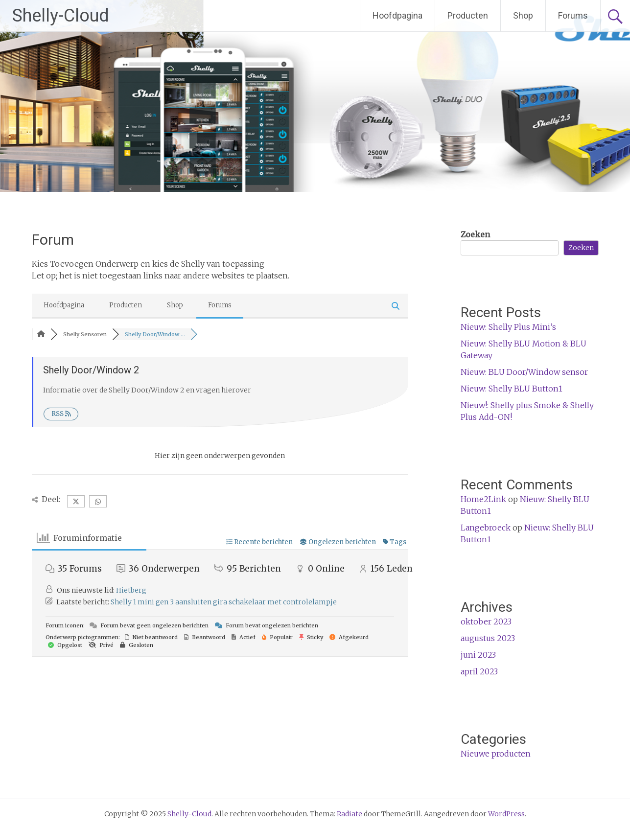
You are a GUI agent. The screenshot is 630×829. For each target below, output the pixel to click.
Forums (573, 15)
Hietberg (131, 590)
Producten (467, 15)
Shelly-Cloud (60, 15)
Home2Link (483, 499)
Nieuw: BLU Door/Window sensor (524, 372)
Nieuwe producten (496, 754)
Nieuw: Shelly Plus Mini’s (508, 327)
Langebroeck (486, 527)
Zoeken (475, 234)
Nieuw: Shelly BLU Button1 (511, 388)
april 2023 (479, 671)
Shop (523, 15)
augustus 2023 (488, 638)
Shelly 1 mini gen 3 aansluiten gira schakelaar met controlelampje (224, 602)
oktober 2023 (486, 621)
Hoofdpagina (397, 15)
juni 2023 (478, 655)
